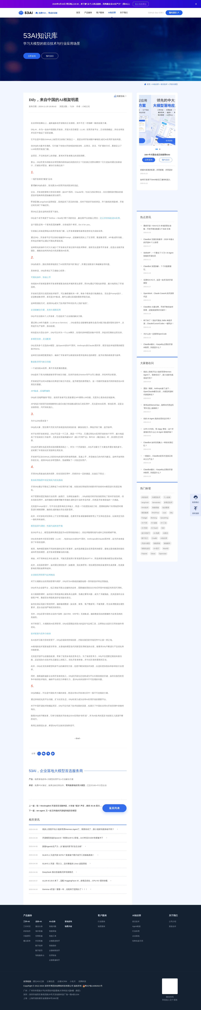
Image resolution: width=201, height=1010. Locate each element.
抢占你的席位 (141, 4)
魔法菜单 (27, 941)
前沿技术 (135, 921)
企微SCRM (62, 981)
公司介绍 (172, 921)
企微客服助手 (54, 960)
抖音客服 (39, 941)
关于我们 (124, 12)
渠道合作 (172, 926)
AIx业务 (52, 921)
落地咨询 (68, 921)
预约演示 (174, 12)
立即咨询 (32, 56)
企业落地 (135, 936)
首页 (78, 12)
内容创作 (27, 931)
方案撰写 (27, 936)
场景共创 (68, 926)
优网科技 (82, 981)
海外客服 (39, 931)
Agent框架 (136, 926)
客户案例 (100, 12)
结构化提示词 (137, 941)
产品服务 (88, 12)
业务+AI (38, 921)
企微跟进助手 (54, 941)
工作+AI (26, 921)
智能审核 (52, 931)
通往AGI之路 (38, 981)
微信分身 (39, 926)
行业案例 (101, 921)
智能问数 (52, 926)
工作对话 (27, 926)
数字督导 (39, 950)
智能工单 (52, 936)
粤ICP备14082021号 (92, 986)
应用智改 (52, 955)
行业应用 (135, 931)
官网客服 (39, 936)
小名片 (73, 981)
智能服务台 (39, 955)
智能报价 (52, 946)
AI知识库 (112, 12)
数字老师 (39, 946)
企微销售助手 (54, 950)
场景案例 (101, 926)
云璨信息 (50, 981)
